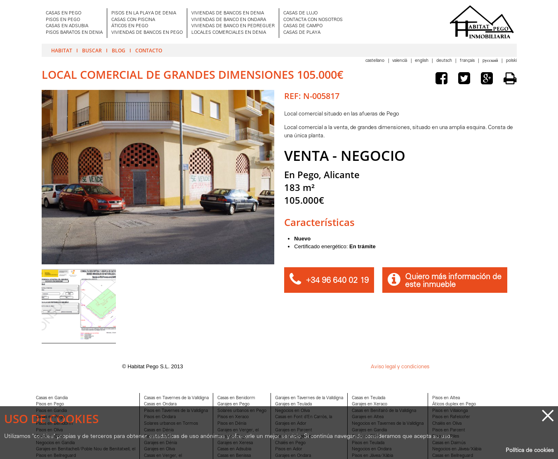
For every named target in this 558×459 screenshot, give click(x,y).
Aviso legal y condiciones (400, 367)
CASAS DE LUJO (300, 13)
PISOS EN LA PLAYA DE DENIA (143, 13)
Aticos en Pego (232, 436)
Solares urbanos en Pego (241, 411)
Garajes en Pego (233, 404)
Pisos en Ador (288, 449)
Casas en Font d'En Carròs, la (303, 417)
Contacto (148, 50)
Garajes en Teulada (293, 404)
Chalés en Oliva (446, 423)
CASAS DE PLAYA (301, 32)
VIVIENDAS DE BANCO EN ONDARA (228, 20)
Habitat (61, 50)
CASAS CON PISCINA (133, 20)
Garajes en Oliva (159, 449)
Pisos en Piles (445, 436)
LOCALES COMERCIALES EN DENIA (228, 32)
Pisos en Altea (446, 398)
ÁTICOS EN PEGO (129, 26)
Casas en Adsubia (234, 449)
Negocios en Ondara (371, 449)
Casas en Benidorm (236, 398)
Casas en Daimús (449, 443)
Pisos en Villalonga (450, 411)
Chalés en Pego (290, 443)
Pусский (491, 61)
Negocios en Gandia (55, 443)
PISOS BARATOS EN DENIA (74, 32)
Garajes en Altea (368, 417)
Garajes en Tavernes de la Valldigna (309, 398)
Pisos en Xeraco (233, 417)
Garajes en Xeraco (369, 404)
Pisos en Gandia (51, 411)
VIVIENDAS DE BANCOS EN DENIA (227, 13)
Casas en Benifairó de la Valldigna (384, 411)
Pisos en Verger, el (293, 436)
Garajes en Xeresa (235, 443)
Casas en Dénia (159, 430)
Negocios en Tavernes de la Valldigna (388, 423)
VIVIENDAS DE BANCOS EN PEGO (147, 32)
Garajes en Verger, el (238, 430)
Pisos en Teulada (368, 443)
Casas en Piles (365, 436)
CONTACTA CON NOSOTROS (313, 20)
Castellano (375, 61)
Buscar (92, 50)
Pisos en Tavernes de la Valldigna (176, 411)
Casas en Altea (158, 436)
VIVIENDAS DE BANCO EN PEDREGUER (233, 26)
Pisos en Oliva (49, 430)
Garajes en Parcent (293, 430)
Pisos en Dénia (231, 423)
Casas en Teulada (368, 398)
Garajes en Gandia (369, 430)
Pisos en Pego (50, 404)
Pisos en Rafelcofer (451, 417)
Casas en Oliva (50, 436)
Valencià (400, 61)
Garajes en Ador (290, 423)
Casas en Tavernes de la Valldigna (176, 398)
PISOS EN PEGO (63, 20)
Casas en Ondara (160, 404)
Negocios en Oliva (292, 411)
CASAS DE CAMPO (303, 26)
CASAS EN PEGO (63, 13)
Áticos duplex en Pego (454, 404)
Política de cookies (530, 450)
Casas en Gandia (52, 398)
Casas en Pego (50, 417)
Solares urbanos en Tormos (171, 423)
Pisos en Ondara (160, 417)
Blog (118, 50)
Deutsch (444, 61)
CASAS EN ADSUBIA (67, 26)
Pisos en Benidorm (54, 423)
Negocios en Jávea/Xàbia (456, 449)
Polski (511, 61)
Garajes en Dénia (160, 443)
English (422, 61)
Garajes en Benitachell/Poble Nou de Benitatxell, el (85, 449)
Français (468, 61)
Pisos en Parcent (448, 430)
